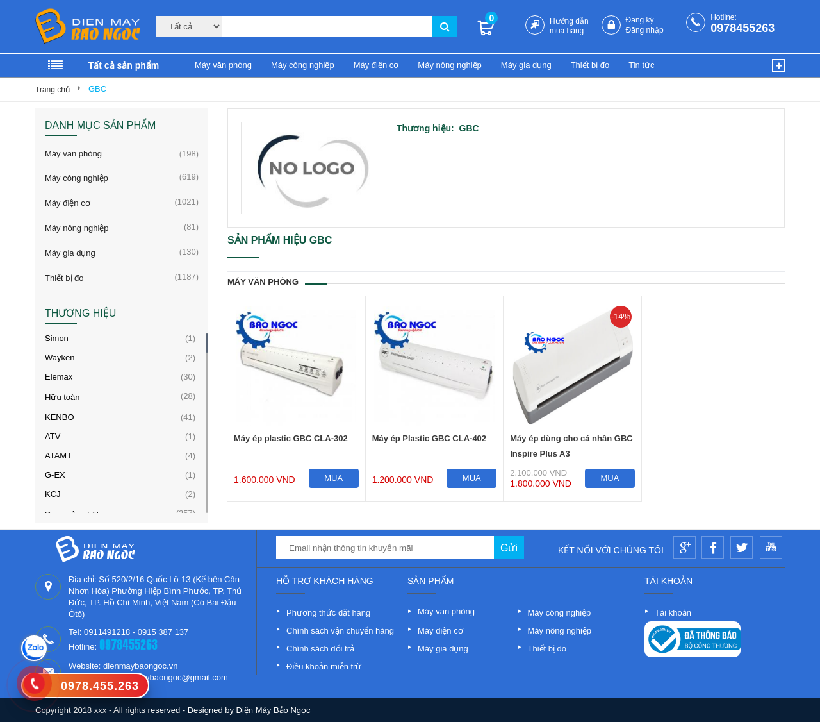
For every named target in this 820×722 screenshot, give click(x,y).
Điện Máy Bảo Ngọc (273, 710)
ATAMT (58, 455)
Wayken (59, 357)
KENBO (59, 417)
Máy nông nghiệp (450, 65)
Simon (57, 338)
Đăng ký (640, 19)
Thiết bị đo (590, 65)
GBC (97, 89)
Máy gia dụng (526, 65)
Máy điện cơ (376, 65)
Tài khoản (673, 612)
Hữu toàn (62, 397)
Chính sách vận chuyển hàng (340, 630)
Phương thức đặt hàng (328, 612)
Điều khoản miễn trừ (323, 666)
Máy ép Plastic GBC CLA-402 (429, 438)
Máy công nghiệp (302, 65)
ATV (52, 436)
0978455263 (742, 28)
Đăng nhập (645, 30)
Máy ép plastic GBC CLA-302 (291, 438)
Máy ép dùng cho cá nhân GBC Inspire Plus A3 (571, 445)
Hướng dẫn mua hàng (569, 26)
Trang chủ (52, 89)
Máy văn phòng (223, 65)
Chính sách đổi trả (320, 648)
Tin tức (641, 65)
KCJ (53, 494)
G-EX (55, 475)
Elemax (58, 377)
